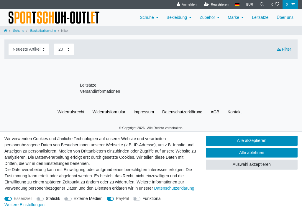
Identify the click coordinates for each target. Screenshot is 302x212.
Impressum (144, 112)
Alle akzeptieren (252, 140)
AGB (215, 112)
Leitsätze (260, 17)
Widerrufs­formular (109, 112)
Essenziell (23, 198)
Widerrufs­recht (71, 112)
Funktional (152, 198)
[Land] (237, 4)
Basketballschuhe (42, 30)
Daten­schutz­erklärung (182, 112)
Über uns (285, 17)
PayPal (122, 198)
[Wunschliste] (275, 4)
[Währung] (249, 4)
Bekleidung (177, 17)
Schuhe (147, 17)
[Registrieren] (216, 4)
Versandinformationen (100, 91)
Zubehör (207, 17)
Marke (233, 17)
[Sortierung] (29, 49)
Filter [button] (284, 49)
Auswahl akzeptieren (252, 164)
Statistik (53, 198)
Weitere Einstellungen (24, 204)
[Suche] (262, 4)
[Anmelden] (187, 4)
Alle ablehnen (251, 152)
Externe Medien (88, 198)
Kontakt (235, 112)
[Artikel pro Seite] (64, 49)
